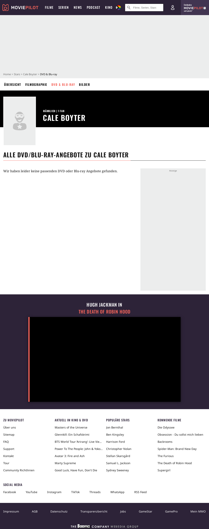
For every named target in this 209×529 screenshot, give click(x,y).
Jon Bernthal (114, 427)
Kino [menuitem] (108, 7)
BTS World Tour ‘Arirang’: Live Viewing (79, 442)
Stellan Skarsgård (118, 456)
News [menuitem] (78, 7)
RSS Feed (140, 492)
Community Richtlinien (18, 470)
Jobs (123, 511)
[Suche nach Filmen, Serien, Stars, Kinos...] (144, 7)
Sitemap (8, 434)
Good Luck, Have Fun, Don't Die (76, 470)
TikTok (75, 492)
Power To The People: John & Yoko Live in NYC (79, 449)
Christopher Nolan (118, 449)
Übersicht (12, 84)
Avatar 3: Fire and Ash (70, 456)
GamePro (171, 511)
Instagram (54, 492)
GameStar (145, 511)
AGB (35, 511)
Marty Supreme (65, 463)
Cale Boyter (30, 74)
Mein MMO (198, 511)
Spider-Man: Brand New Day (177, 449)
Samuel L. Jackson (118, 463)
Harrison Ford (115, 442)
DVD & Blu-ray (63, 84)
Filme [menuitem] (49, 7)
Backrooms (165, 442)
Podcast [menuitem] (93, 7)
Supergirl (164, 470)
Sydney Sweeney (117, 470)
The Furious (166, 456)
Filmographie (36, 84)
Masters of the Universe (71, 427)
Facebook (9, 492)
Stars (17, 74)
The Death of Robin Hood (104, 312)
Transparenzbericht (93, 511)
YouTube (31, 492)
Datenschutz (59, 511)
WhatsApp (117, 492)
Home (7, 74)
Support (8, 449)
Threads (95, 492)
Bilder (84, 84)
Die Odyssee (166, 427)
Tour (6, 463)
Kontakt (8, 456)
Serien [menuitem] (63, 7)
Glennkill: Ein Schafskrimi (72, 434)
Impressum (11, 511)
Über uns (9, 427)
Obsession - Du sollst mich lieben (180, 434)
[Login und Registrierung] (173, 7)
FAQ (6, 442)
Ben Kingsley (115, 434)
